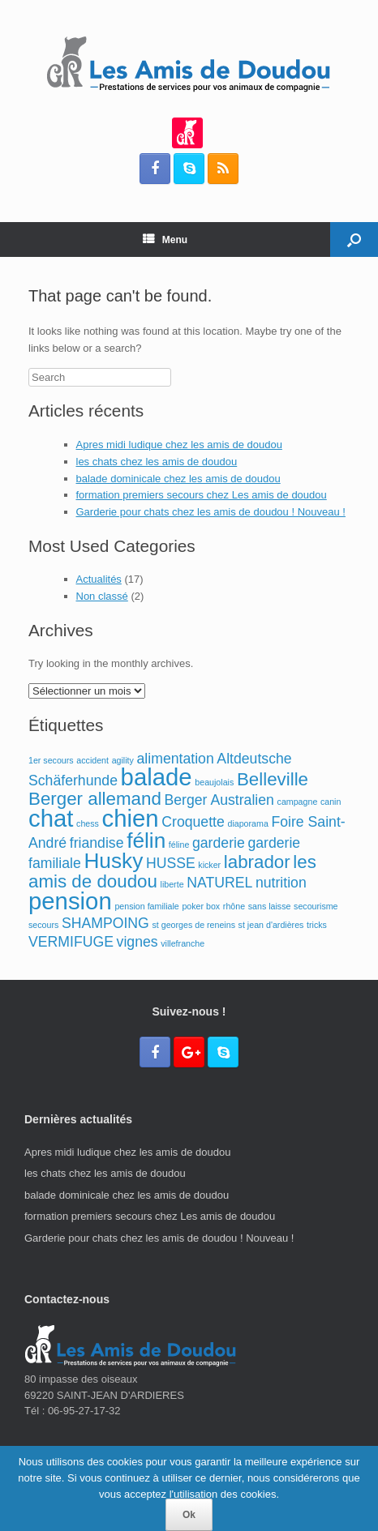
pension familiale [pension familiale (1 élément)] (146, 906)
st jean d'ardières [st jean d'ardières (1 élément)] (271, 925)
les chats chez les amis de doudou (157, 461)
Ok (189, 1514)
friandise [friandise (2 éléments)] (97, 843)
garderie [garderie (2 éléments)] (218, 843)
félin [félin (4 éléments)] (146, 840)
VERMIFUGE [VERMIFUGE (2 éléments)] (71, 942)
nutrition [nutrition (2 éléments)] (281, 883)
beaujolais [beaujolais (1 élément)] (214, 782)
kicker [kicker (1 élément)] (209, 865)
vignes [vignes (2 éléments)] (137, 942)
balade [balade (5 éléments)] (156, 776)
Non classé (102, 596)
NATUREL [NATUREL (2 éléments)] (219, 883)
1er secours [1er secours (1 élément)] (51, 760)
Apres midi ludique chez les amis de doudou (179, 444)
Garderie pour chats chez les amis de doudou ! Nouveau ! (211, 512)
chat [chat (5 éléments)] (50, 818)
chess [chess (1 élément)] (87, 823)
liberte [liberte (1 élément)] (172, 884)
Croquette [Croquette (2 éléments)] (193, 822)
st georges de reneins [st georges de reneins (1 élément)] (193, 925)
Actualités (99, 579)
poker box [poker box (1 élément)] (201, 906)
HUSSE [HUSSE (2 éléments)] (170, 863)
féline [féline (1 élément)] (179, 844)
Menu (165, 240)
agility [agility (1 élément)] (123, 760)
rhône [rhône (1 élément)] (234, 906)
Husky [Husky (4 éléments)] (113, 861)
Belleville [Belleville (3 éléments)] (272, 779)
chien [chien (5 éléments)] (130, 818)
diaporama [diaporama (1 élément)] (247, 823)
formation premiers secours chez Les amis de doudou (201, 495)
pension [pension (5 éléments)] (70, 900)
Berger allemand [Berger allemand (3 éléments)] (94, 799)
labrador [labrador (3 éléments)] (257, 862)
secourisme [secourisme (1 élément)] (315, 906)
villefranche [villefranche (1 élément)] (182, 943)
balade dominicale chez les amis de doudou (178, 479)
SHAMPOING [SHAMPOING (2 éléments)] (105, 923)
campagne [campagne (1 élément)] (297, 801)
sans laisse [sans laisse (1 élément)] (269, 906)
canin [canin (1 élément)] (330, 801)
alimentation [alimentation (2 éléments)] (175, 759)
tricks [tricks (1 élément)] (317, 925)
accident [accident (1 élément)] (92, 760)
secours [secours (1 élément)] (43, 925)
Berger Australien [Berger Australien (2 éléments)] (218, 800)
